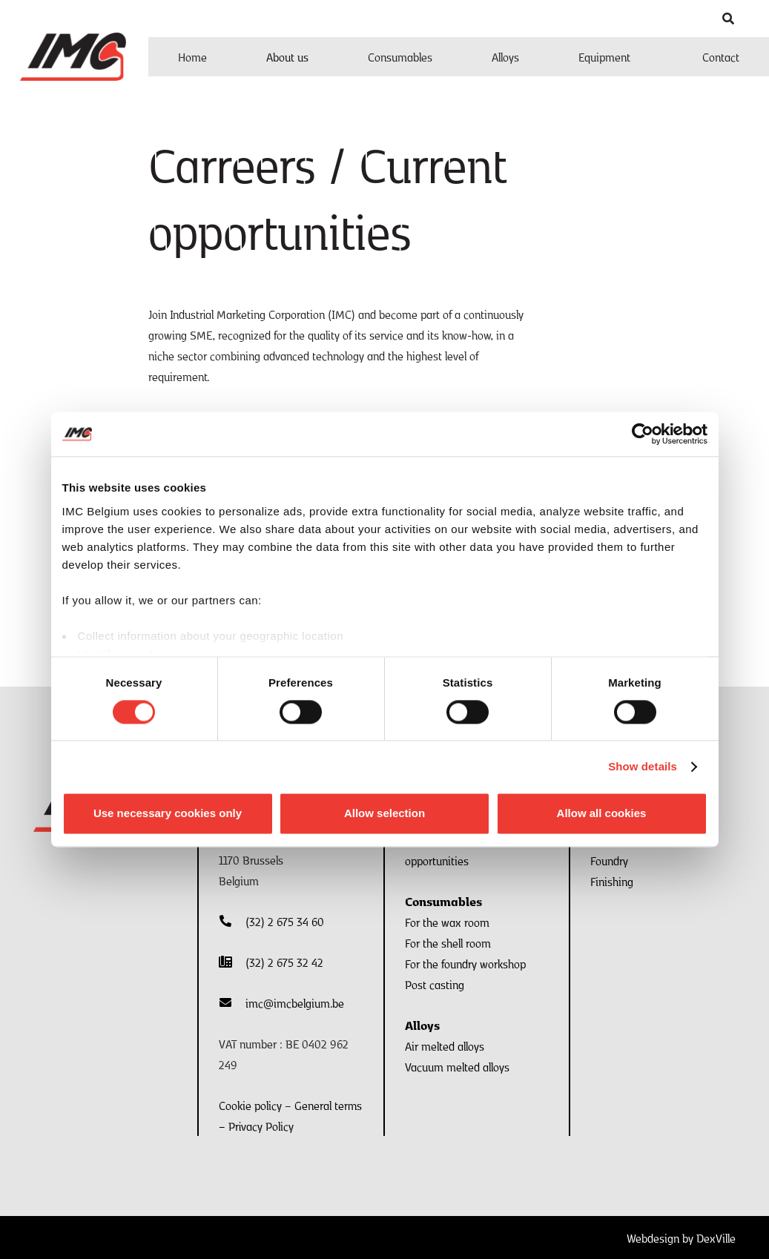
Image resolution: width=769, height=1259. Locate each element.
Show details (642, 766)
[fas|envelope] (232, 1002)
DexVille (716, 1237)
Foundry (609, 860)
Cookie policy (250, 1105)
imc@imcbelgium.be (294, 1002)
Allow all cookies (602, 813)
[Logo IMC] (73, 57)
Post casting (434, 984)
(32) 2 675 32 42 (284, 962)
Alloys (422, 1025)
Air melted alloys (444, 1045)
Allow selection (384, 813)
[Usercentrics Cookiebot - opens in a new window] (642, 434)
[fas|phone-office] (232, 962)
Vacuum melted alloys (457, 1066)
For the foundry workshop (465, 963)
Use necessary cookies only (167, 813)
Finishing (611, 881)
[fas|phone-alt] (232, 921)
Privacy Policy (261, 1125)
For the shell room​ (448, 942)
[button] (729, 18)
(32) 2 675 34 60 (284, 921)
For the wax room (447, 921)
